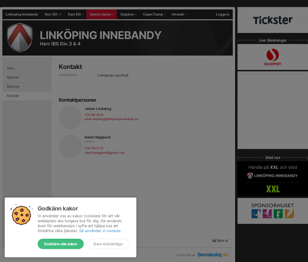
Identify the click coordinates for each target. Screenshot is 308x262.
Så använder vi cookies (100, 230)
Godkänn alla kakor (60, 244)
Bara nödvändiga (108, 244)
